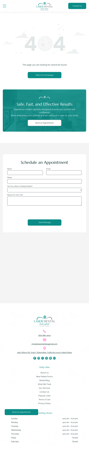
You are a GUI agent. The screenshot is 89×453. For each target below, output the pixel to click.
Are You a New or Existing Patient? (20, 186)
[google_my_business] (50, 358)
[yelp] (46, 358)
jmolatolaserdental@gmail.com (44, 344)
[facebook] (34, 358)
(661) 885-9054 (44, 335)
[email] (54, 358)
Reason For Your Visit (15, 195)
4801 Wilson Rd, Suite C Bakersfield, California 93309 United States (44, 352)
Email (48, 169)
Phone (9, 177)
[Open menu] (4, 6)
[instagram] (38, 358)
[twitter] (42, 358)
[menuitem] (44, 373)
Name (9, 169)
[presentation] (24, 212)
